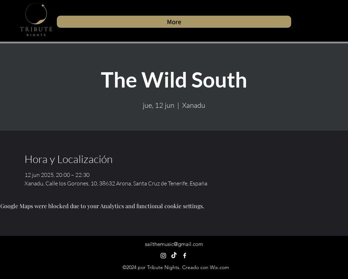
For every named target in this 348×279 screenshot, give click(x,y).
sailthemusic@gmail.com (174, 244)
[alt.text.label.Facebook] (184, 255)
